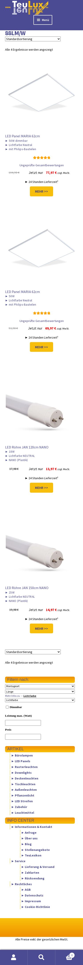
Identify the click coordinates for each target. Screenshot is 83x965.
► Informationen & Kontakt (31, 827)
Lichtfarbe (29, 695)
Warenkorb (65, 954)
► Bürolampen (22, 755)
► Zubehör (19, 807)
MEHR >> (41, 191)
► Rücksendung (33, 878)
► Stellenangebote (35, 850)
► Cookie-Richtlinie (35, 907)
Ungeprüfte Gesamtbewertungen (41, 165)
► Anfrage (29, 833)
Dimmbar (16, 707)
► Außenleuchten (24, 790)
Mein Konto (14, 957)
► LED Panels (20, 761)
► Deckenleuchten (24, 778)
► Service (18, 861)
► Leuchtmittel (22, 812)
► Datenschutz (32, 895)
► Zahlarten (30, 872)
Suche (41, 957)
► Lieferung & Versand (38, 867)
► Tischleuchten (23, 784)
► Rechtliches (21, 884)
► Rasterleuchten (24, 767)
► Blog (26, 844)
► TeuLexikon (31, 855)
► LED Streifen (22, 801)
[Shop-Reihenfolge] (33, 38)
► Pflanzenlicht (22, 795)
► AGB (26, 890)
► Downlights (21, 772)
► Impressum (31, 901)
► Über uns (29, 838)
